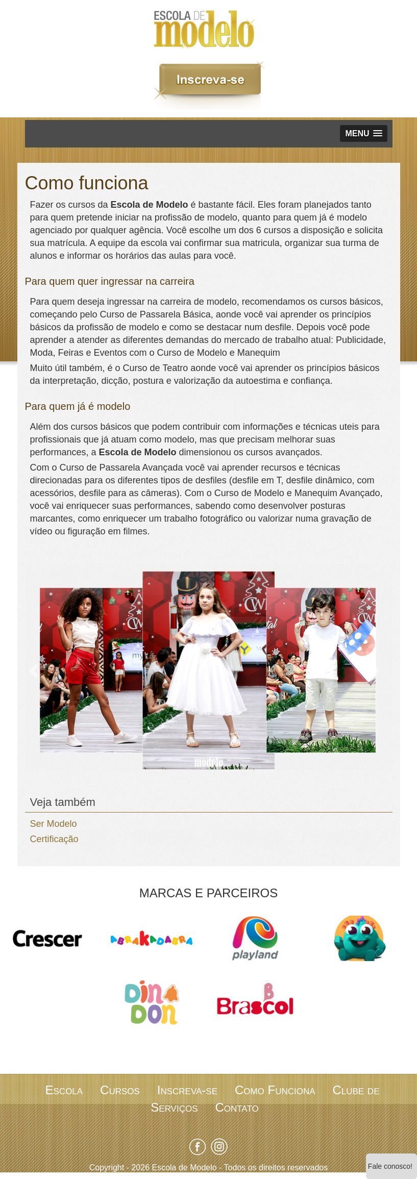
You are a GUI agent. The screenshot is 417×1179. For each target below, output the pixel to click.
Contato (236, 1107)
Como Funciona (275, 1090)
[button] (363, 133)
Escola (64, 1090)
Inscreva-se (187, 1090)
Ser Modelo (53, 824)
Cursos (120, 1090)
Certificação (54, 839)
